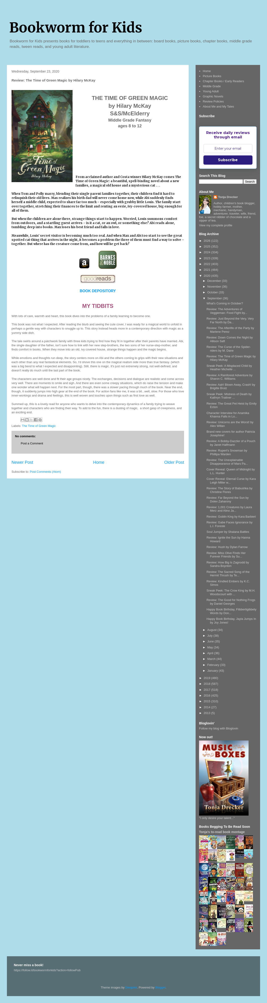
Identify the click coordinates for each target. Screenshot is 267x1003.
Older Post (174, 462)
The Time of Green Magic (39, 426)
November (214, 286)
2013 (207, 713)
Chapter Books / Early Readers (223, 81)
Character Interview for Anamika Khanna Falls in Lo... (227, 414)
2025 (207, 246)
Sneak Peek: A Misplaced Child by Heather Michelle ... (229, 367)
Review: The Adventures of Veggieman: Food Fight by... (226, 311)
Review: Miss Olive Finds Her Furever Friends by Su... (226, 554)
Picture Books (212, 76)
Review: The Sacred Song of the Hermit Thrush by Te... (227, 573)
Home (98, 462)
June (211, 641)
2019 (207, 678)
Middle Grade (212, 86)
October (213, 292)
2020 (207, 275)
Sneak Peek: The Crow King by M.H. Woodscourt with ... (230, 592)
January (213, 670)
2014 (207, 707)
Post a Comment (32, 443)
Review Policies (213, 101)
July (210, 635)
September (215, 298)
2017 (207, 689)
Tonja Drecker (228, 197)
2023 (207, 258)
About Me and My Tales (218, 106)
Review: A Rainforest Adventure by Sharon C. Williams (229, 377)
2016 (207, 695)
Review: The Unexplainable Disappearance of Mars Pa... (227, 461)
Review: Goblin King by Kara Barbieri (231, 516)
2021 (207, 269)
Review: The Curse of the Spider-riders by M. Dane (228, 348)
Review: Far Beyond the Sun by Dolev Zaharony (227, 499)
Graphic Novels (213, 96)
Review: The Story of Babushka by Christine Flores (229, 490)
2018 (207, 683)
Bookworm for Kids (75, 27)
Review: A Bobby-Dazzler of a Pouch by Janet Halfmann (230, 442)
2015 (207, 701)
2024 (207, 252)
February (213, 665)
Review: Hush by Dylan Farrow (226, 547)
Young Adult (211, 91)
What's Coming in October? (224, 303)
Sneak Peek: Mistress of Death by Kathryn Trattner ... (229, 395)
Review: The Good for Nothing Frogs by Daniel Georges (230, 601)
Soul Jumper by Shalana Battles (227, 532)
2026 (207, 240)
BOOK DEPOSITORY (98, 291)
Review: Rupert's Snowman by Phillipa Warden (226, 452)
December (214, 281)
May (210, 647)
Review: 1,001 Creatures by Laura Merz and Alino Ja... (229, 509)
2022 (207, 264)
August (212, 630)
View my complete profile (215, 225)
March (212, 659)
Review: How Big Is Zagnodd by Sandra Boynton (227, 564)
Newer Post (22, 462)
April (210, 653)
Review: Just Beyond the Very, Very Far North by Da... (230, 320)
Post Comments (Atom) (45, 471)
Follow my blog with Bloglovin (218, 728)
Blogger (160, 987)
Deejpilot (131, 987)
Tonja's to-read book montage (222, 832)
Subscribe (228, 160)
